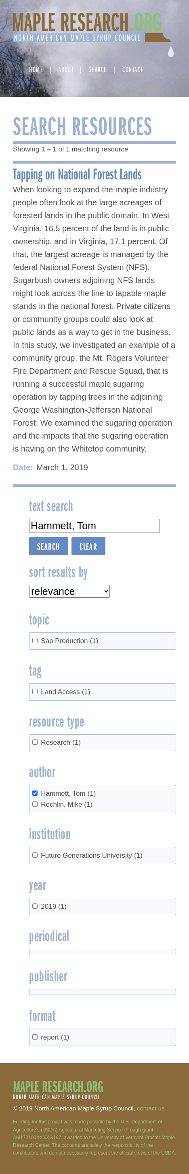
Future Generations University (92, 855)
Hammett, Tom (68, 793)
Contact (132, 69)
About (66, 69)
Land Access (65, 692)
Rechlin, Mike (66, 804)
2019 (54, 906)
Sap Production (69, 641)
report (55, 1037)
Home (36, 69)
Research (61, 742)
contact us (150, 1108)
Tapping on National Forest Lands (77, 173)
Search (98, 69)
